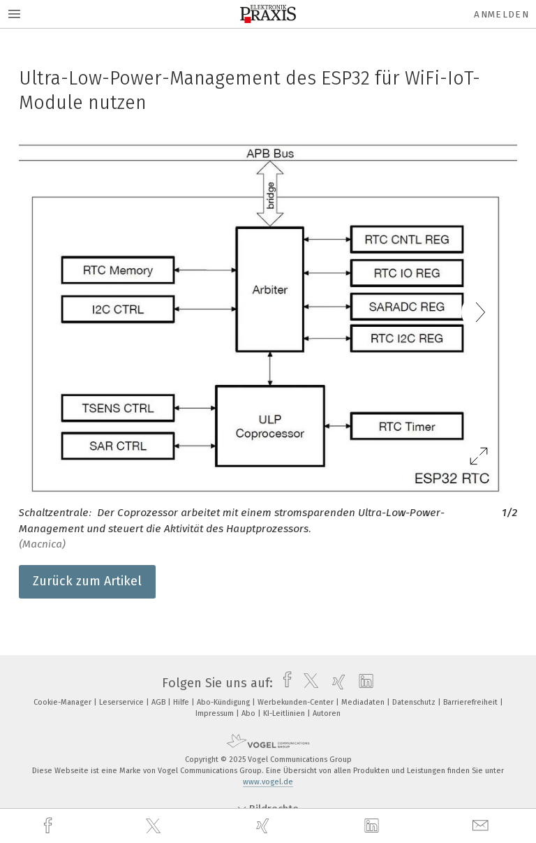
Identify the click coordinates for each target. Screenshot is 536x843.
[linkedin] (373, 826)
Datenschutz (415, 702)
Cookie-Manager (64, 702)
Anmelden (501, 14)
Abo (249, 713)
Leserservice (122, 702)
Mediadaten (364, 702)
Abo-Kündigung (224, 702)
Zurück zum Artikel (87, 581)
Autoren (327, 713)
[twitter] (155, 826)
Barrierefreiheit (471, 702)
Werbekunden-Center (297, 702)
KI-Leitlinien (285, 713)
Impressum (215, 713)
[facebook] (49, 826)
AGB (159, 702)
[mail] (482, 826)
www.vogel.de (268, 781)
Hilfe (182, 702)
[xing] (264, 826)
